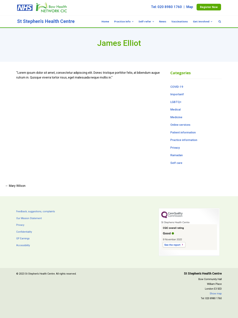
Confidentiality (24, 231)
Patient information (183, 132)
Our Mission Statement (29, 218)
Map (189, 7)
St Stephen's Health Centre (46, 21)
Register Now (209, 7)
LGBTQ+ (175, 102)
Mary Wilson (15, 185)
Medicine (176, 117)
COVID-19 (176, 86)
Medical (175, 109)
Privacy (175, 147)
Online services (180, 124)
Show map (216, 293)
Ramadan (176, 155)
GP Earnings (23, 238)
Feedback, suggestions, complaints (35, 211)
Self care (176, 163)
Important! (177, 94)
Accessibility (23, 245)
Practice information (183, 140)
